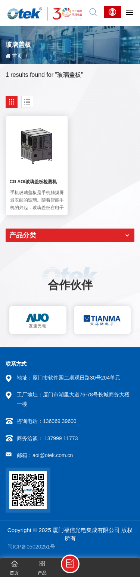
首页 (14, 56)
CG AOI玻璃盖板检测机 (33, 181)
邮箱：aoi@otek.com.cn (45, 455)
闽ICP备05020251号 (31, 547)
